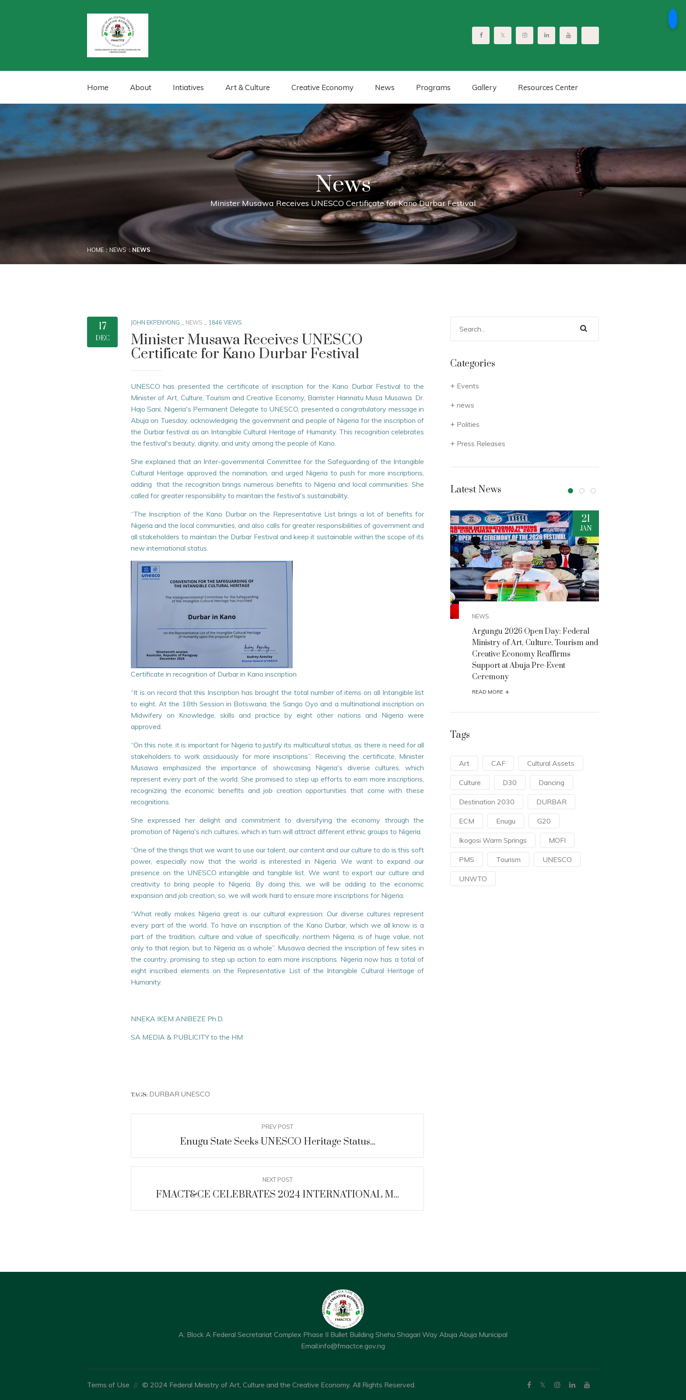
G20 (544, 821)
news (194, 322)
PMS (466, 859)
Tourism (508, 859)
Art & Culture (247, 87)
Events (468, 385)
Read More (490, 692)
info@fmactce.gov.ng (352, 1345)
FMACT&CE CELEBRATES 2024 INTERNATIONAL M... (277, 1195)
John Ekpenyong (155, 322)
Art (464, 763)
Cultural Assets (550, 763)
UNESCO (195, 1093)
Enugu (505, 821)
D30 (510, 782)
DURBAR (164, 1093)
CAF (498, 763)
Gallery (484, 87)
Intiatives (188, 87)
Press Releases (481, 443)
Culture (470, 782)
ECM (466, 821)
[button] (570, 491)
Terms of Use (108, 1384)
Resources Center (548, 87)
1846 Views (225, 322)
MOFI (557, 840)
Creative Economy (322, 87)
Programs (433, 87)
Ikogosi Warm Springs (493, 840)
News (385, 87)
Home (97, 87)
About (140, 87)
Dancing (551, 782)
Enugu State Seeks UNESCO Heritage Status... (277, 1142)
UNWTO (473, 878)
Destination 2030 (486, 801)
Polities (468, 424)
